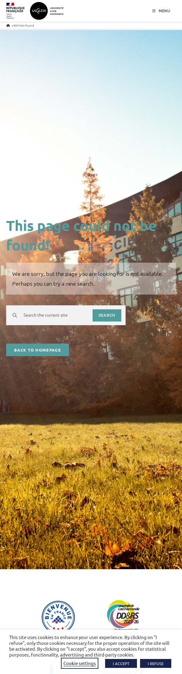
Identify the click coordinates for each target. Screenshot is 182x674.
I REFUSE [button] (156, 663)
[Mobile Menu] (161, 11)
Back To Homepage (37, 349)
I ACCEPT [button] (121, 663)
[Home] (8, 25)
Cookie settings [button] (79, 663)
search (107, 315)
